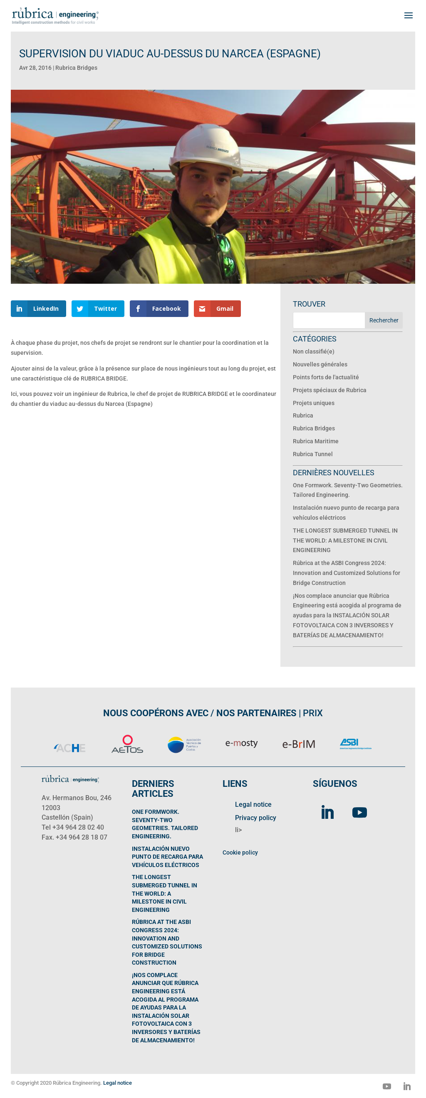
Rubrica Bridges (76, 67)
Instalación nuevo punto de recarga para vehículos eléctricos (167, 856)
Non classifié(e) (313, 351)
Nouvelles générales (320, 364)
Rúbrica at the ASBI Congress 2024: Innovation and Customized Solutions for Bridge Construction (346, 573)
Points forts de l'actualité (326, 377)
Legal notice (253, 804)
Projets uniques (313, 403)
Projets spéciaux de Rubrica (330, 390)
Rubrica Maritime (316, 441)
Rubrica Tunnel (313, 454)
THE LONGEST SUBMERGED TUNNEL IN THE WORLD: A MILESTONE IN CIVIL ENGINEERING (345, 540)
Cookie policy (240, 852)
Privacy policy (255, 818)
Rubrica (303, 415)
